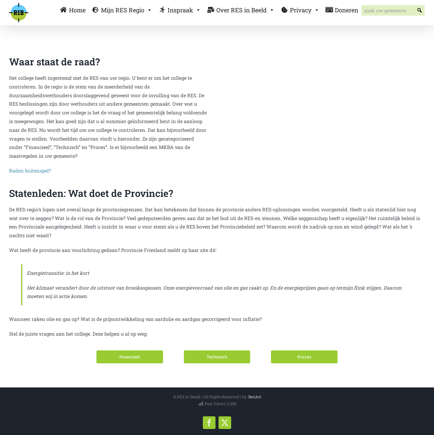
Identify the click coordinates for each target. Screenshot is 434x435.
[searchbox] (393, 10)
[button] (419, 10)
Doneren (346, 10)
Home (77, 10)
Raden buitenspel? (30, 170)
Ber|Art (254, 396)
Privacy (304, 10)
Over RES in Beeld (245, 10)
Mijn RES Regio (126, 10)
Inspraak (184, 10)
